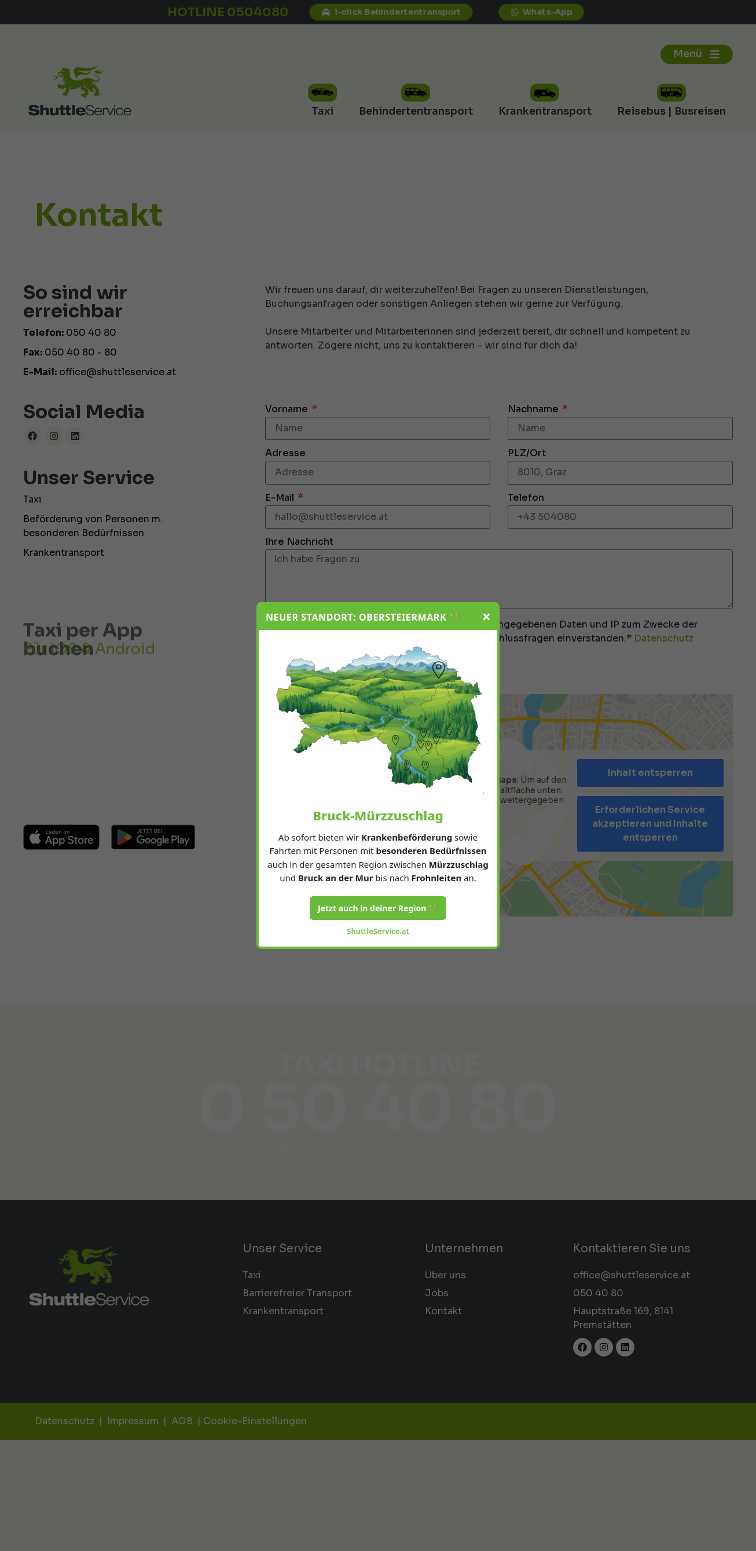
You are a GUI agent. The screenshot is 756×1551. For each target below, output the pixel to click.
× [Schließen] (486, 617)
